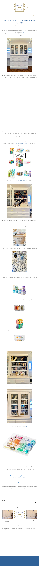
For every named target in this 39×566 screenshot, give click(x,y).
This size (12, 345)
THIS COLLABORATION (6, 466)
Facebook (20, 477)
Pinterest (25, 477)
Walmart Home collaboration (23, 180)
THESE (10, 225)
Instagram (14, 477)
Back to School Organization (31, 520)
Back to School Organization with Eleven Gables (7, 521)
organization (4, 500)
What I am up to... (19, 520)
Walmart (17, 25)
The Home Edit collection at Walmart (21, 143)
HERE (23, 32)
